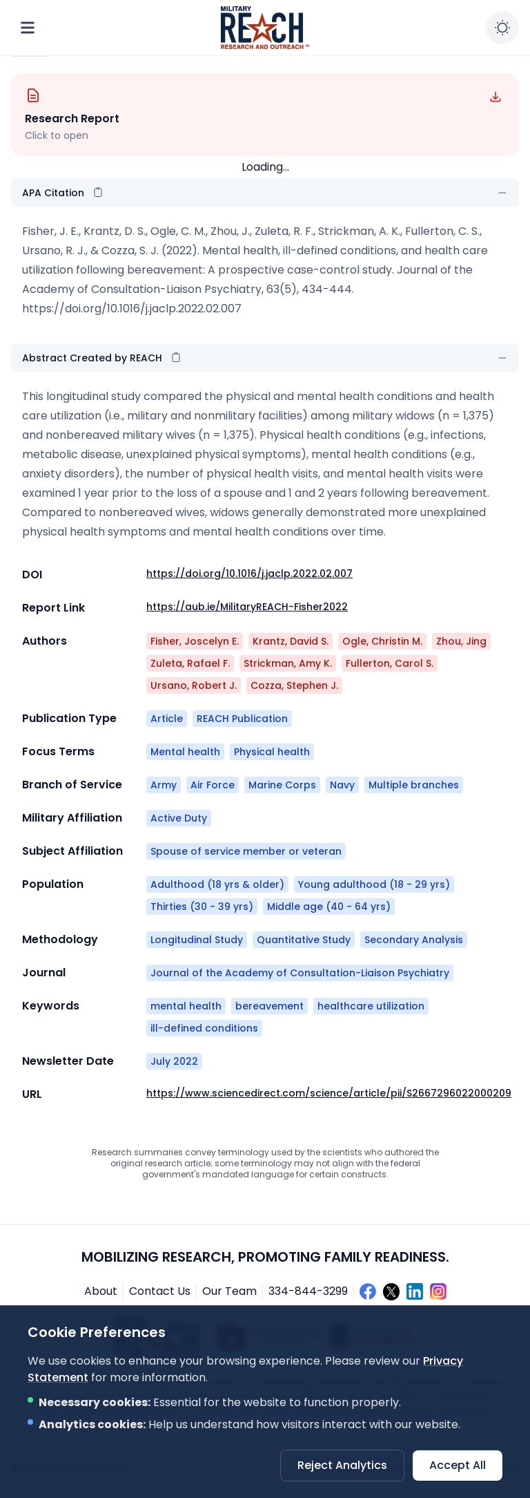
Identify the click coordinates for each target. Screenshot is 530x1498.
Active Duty (178, 818)
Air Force (212, 785)
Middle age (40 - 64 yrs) (329, 906)
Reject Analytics (342, 1465)
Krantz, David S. (290, 641)
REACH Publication (242, 719)
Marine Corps (282, 785)
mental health (186, 1006)
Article (166, 719)
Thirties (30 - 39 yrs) (201, 906)
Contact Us (159, 1291)
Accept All (457, 1465)
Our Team (229, 1291)
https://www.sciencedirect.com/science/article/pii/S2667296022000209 (328, 1093)
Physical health (272, 752)
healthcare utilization (370, 1006)
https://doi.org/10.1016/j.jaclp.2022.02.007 (132, 308)
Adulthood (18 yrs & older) (217, 884)
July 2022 (174, 1061)
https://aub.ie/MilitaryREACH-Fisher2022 (247, 607)
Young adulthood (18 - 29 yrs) (374, 884)
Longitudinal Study (196, 940)
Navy (342, 785)
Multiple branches (414, 785)
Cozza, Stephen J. (294, 685)
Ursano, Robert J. (193, 685)
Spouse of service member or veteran (246, 851)
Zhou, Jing (461, 641)
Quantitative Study (304, 940)
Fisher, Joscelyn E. (194, 641)
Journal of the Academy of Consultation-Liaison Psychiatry (299, 973)
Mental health (185, 752)
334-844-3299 (308, 1291)
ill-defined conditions (204, 1028)
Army (163, 785)
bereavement (269, 1006)
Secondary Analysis (413, 940)
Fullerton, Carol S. (389, 663)
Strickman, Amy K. (288, 663)
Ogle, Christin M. (382, 641)
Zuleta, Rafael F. (190, 663)
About (100, 1291)
